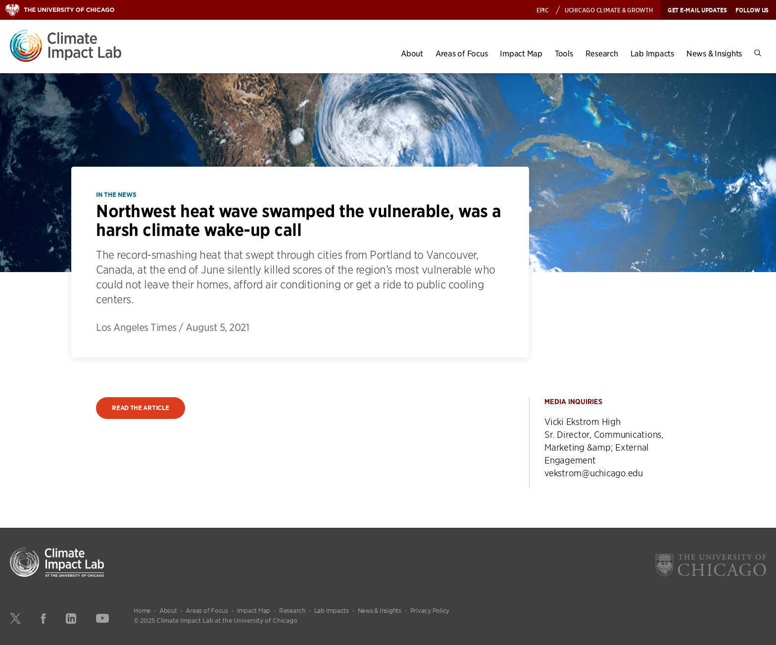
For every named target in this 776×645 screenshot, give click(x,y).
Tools (564, 53)
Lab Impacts (652, 53)
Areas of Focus (462, 53)
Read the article (140, 408)
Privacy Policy (430, 610)
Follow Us (752, 10)
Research (601, 53)
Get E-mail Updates (697, 10)
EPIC (542, 9)
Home (142, 610)
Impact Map (521, 53)
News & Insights (714, 53)
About (412, 53)
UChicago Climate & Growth (609, 9)
